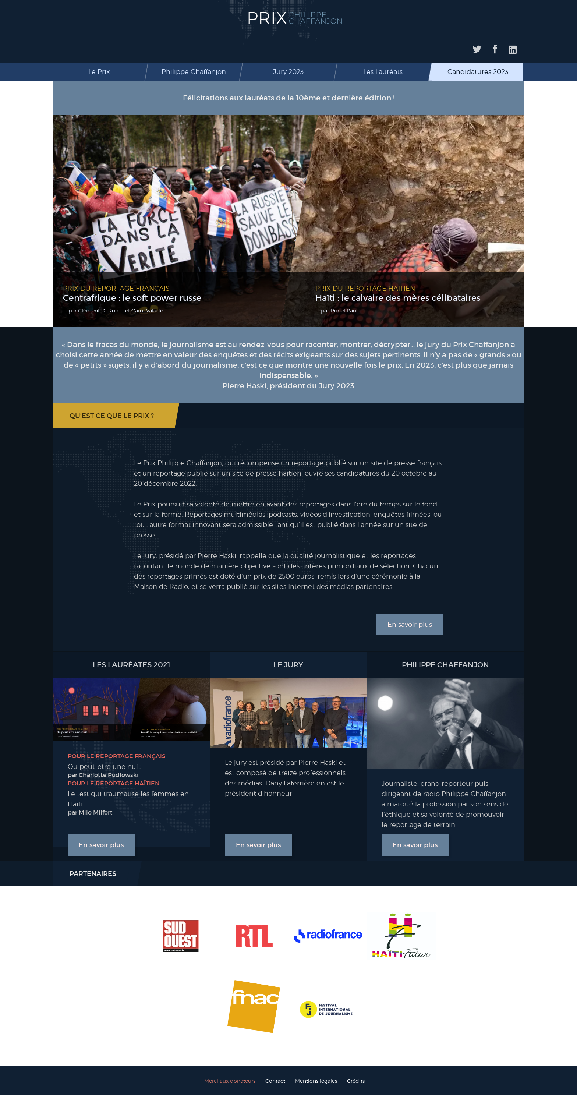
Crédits (356, 1081)
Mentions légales (316, 1081)
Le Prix (99, 71)
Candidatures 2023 (477, 71)
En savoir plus (409, 624)
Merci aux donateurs (229, 1081)
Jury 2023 (288, 71)
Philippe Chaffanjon (194, 71)
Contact (275, 1081)
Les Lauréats (383, 71)
